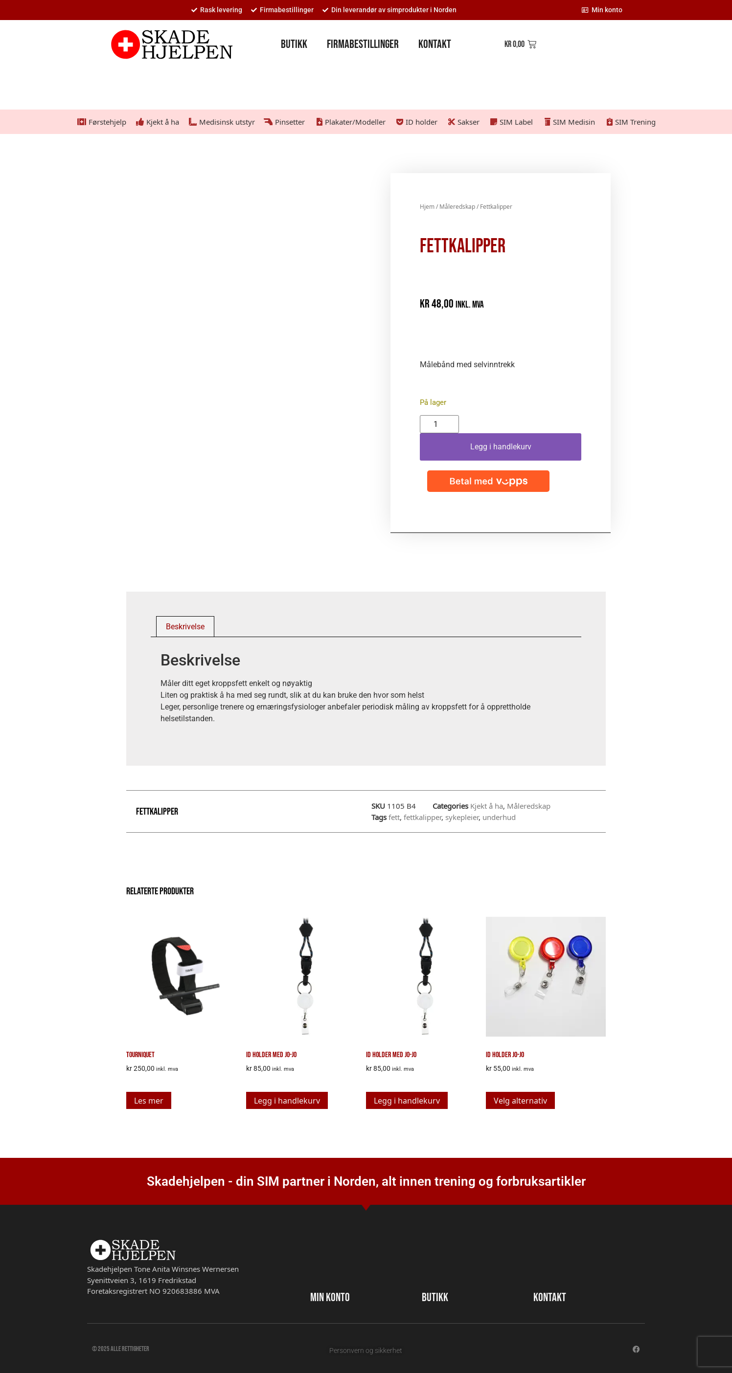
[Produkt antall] (439, 424)
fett (394, 817)
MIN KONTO (330, 1297)
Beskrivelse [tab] (185, 626)
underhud (499, 817)
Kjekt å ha (486, 806)
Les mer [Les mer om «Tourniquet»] (148, 1100)
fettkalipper (422, 817)
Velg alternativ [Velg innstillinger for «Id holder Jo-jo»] (520, 1100)
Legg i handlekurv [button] (287, 1100)
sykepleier (462, 817)
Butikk (294, 44)
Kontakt (434, 44)
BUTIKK (435, 1297)
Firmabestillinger (363, 44)
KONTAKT (549, 1297)
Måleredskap (457, 206)
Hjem (427, 206)
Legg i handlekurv (500, 446)
